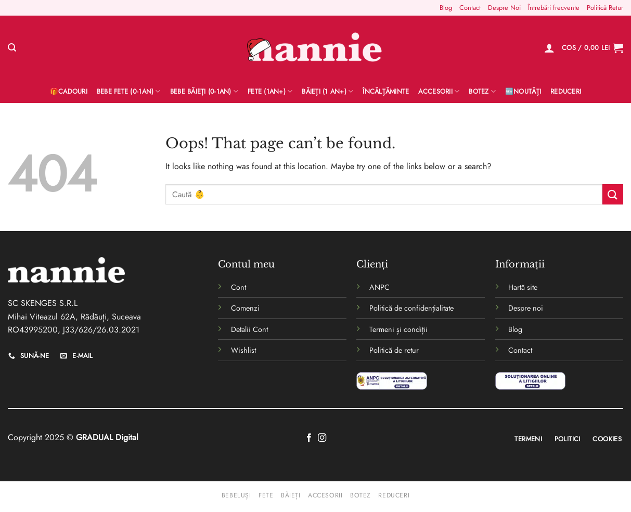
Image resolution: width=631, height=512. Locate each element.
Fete (266, 495)
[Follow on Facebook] (309, 438)
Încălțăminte (386, 91)
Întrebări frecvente (554, 7)
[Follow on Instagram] (322, 438)
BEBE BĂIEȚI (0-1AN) (204, 91)
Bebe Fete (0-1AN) (129, 91)
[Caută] (12, 47)
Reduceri (565, 91)
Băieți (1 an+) (327, 91)
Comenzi (245, 308)
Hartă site (522, 287)
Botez (482, 91)
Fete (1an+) (270, 91)
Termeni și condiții (398, 329)
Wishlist (243, 350)
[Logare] (549, 47)
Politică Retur (605, 7)
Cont (238, 287)
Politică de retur (394, 350)
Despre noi (525, 308)
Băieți (291, 495)
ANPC (379, 287)
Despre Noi (504, 7)
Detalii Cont (249, 329)
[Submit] (612, 194)
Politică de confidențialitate (411, 308)
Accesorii (438, 91)
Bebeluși (236, 495)
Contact (470, 7)
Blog (446, 7)
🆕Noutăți (523, 91)
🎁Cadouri (68, 91)
